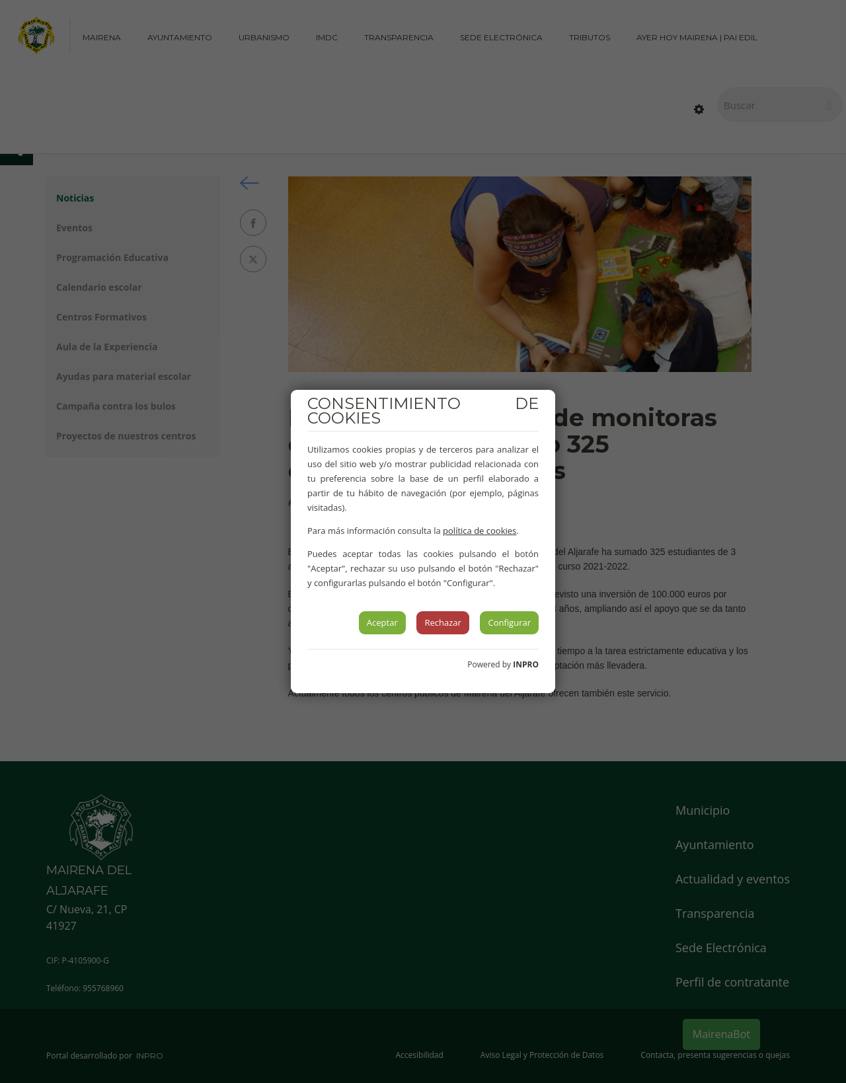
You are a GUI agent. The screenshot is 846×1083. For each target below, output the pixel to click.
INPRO (526, 664)
